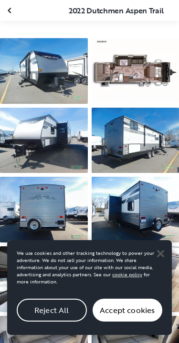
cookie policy (127, 277)
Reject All (51, 313)
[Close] (160, 256)
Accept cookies (127, 313)
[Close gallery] (10, 10)
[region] (89, 290)
